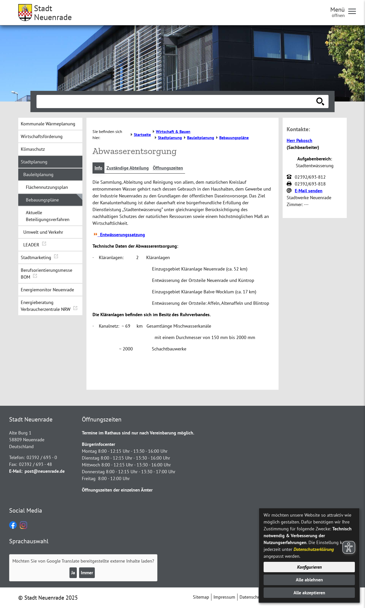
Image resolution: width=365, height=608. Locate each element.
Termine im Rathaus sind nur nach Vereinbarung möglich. (138, 433)
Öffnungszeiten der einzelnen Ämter (117, 490)
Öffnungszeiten (168, 168)
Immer (87, 573)
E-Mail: (16, 471)
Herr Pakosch (299, 140)
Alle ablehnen (309, 580)
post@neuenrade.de (45, 471)
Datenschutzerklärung (314, 549)
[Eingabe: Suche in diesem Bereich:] (177, 101)
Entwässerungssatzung (119, 235)
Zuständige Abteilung (127, 168)
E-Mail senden (308, 191)
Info (98, 168)
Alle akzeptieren (309, 593)
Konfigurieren (309, 567)
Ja (73, 573)
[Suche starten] (320, 101)
